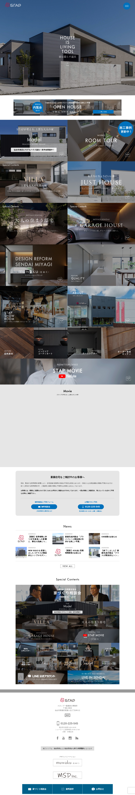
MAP (67, 715)
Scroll (67, 65)
